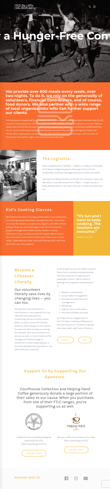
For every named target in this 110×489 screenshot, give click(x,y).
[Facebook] (66, 478)
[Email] (85, 478)
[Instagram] (76, 478)
